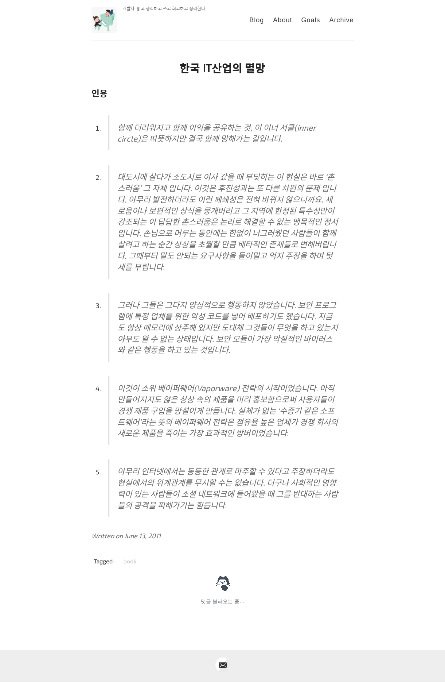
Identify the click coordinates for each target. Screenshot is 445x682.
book (129, 561)
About (282, 20)
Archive (341, 20)
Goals (310, 20)
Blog (256, 20)
